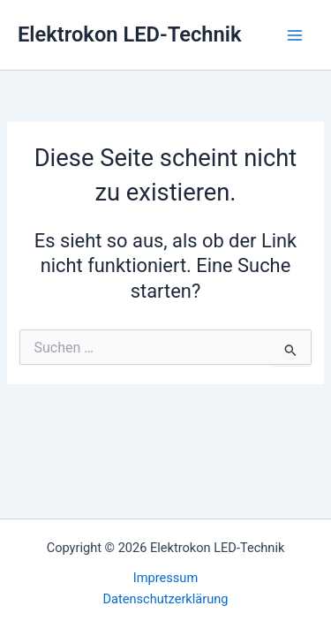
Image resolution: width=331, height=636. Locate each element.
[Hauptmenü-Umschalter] (294, 35)
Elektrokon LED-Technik (129, 34)
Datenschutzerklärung (166, 599)
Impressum (165, 578)
